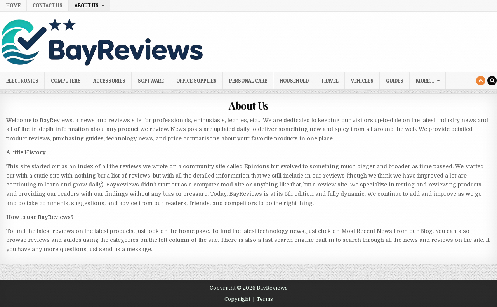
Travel (330, 81)
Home (13, 5)
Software (151, 81)
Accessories (109, 81)
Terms (265, 299)
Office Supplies (196, 81)
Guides (394, 81)
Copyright (237, 299)
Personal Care (248, 81)
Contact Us (48, 5)
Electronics (22, 81)
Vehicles (362, 81)
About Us (87, 5)
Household (294, 81)
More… (425, 81)
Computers (66, 81)
